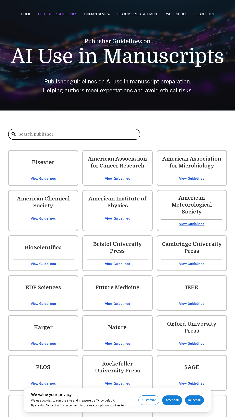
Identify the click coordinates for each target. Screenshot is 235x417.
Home (26, 14)
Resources (204, 14)
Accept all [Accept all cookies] (172, 400)
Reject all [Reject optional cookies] (194, 400)
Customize (149, 400)
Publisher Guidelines (57, 14)
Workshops (176, 14)
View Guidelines (43, 179)
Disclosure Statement (138, 14)
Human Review (97, 14)
